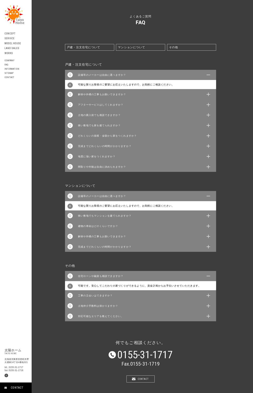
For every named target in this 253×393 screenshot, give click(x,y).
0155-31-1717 (145, 354)
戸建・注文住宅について (83, 47)
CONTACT (17, 387)
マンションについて (131, 47)
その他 (173, 47)
